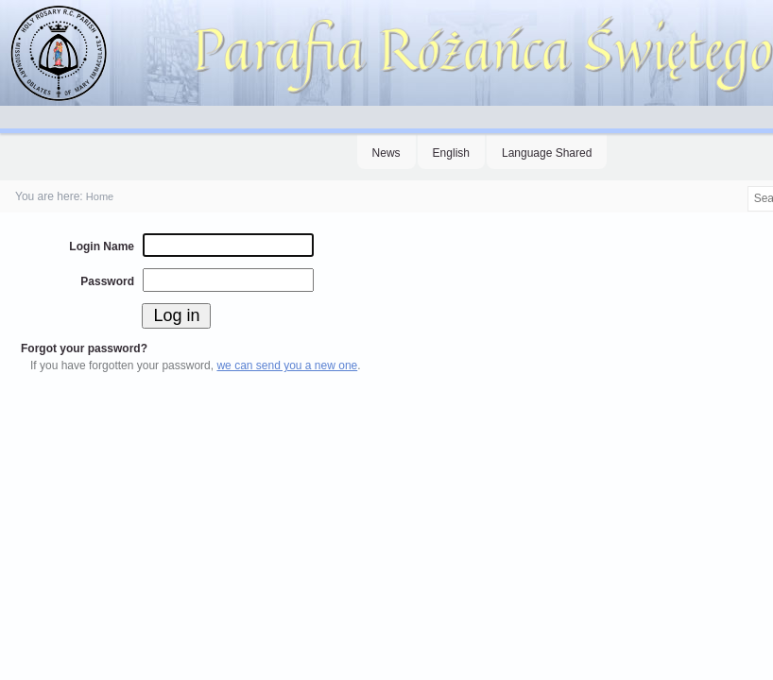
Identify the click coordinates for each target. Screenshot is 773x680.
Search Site (746, 185)
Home (99, 196)
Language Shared (547, 153)
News (386, 153)
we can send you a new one (286, 365)
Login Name (101, 246)
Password (107, 281)
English (451, 153)
